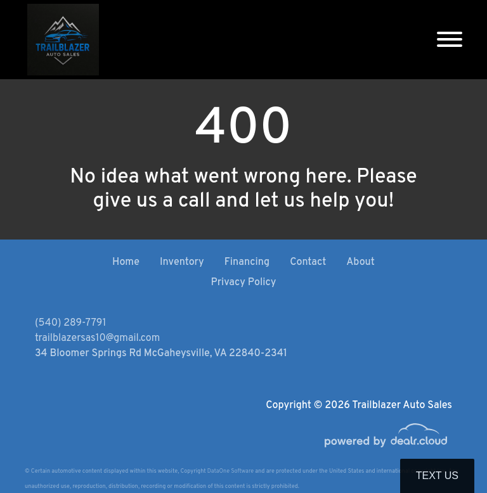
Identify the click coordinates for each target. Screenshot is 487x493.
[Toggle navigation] (449, 39)
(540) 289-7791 (70, 323)
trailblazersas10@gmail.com (97, 338)
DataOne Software (230, 471)
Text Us (437, 475)
